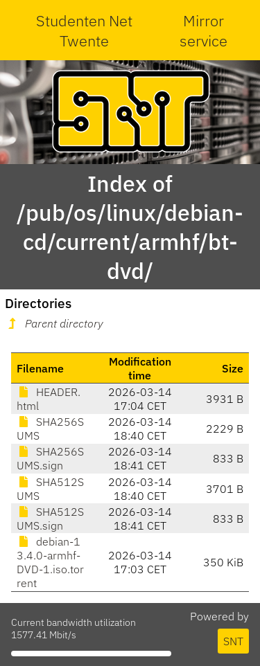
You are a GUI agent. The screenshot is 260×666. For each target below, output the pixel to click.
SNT (233, 641)
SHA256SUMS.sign (50, 458)
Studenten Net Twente (84, 30)
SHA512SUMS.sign (50, 518)
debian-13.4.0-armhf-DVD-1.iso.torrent (50, 562)
